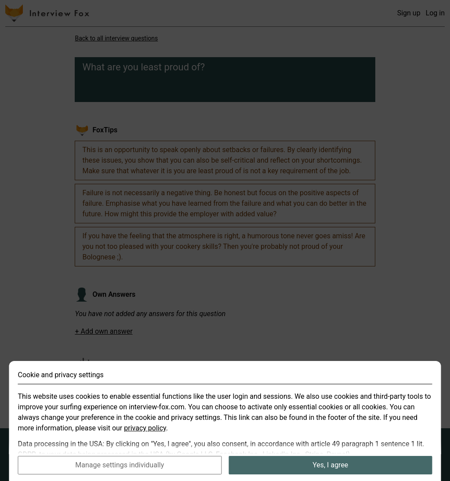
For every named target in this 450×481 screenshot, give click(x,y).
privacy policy (145, 436)
